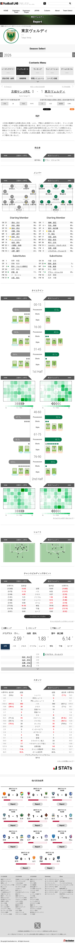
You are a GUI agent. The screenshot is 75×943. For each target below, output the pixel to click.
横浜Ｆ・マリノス (6, 896)
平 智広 (51, 234)
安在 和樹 (52, 225)
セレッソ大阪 (4, 905)
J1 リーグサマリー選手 (51, 881)
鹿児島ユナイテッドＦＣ (37, 912)
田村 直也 (52, 264)
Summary (47, 876)
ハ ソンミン (16, 240)
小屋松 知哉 (16, 245)
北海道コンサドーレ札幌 (22, 879)
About (57, 11)
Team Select (67, 11)
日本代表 (62, 881)
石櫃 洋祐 (15, 231)
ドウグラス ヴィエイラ (57, 251)
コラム (61, 879)
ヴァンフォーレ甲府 (21, 897)
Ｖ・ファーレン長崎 (6, 914)
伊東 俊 (14, 272)
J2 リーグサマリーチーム (52, 885)
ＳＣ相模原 (33, 885)
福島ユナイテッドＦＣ (36, 879)
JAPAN (36, 11)
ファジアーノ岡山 (6, 908)
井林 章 (51, 231)
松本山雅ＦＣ (34, 886)
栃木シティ (18, 890)
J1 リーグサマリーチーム (52, 879)
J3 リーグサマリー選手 (51, 892)
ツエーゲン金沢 (34, 890)
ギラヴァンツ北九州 (35, 908)
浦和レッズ (4, 883)
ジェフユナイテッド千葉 (7, 885)
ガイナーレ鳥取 (34, 899)
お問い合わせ (53, 931)
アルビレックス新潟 (21, 899)
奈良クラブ (33, 897)
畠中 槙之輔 (53, 228)
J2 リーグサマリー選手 (51, 886)
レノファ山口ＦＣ (35, 901)
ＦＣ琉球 (32, 914)
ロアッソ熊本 (34, 910)
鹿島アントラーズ (6, 879)
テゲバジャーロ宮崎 (21, 914)
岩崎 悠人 (15, 248)
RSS (72, 109)
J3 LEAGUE (33, 876)
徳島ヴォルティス (20, 907)
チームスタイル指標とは (66, 892)
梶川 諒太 (52, 242)
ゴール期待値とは (64, 897)
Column (47, 11)
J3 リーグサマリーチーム (52, 890)
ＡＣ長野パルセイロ (35, 888)
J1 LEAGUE (4, 876)
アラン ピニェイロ (55, 272)
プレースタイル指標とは (66, 890)
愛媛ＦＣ (32, 905)
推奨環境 (26, 931)
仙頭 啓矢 (15, 242)
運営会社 (45, 931)
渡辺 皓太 (52, 240)
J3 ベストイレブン (50, 894)
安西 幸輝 (52, 248)
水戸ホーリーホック (6, 881)
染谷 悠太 (15, 228)
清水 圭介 (15, 223)
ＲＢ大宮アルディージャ (22, 892)
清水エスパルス (5, 897)
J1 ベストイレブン (50, 883)
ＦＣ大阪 (32, 896)
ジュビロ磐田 (19, 903)
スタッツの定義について (65, 761)
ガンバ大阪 (4, 903)
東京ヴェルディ (55, 91)
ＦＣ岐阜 (32, 892)
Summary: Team (16, 11)
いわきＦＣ (18, 888)
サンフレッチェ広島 (6, 910)
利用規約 (20, 931)
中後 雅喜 (52, 266)
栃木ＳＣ (32, 881)
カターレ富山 (19, 901)
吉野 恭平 (15, 234)
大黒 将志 (15, 278)
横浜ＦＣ (17, 894)
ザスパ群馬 (33, 883)
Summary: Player (26, 11)
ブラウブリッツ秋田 (21, 885)
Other (61, 876)
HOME (6, 11)
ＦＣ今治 (17, 908)
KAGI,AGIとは (63, 888)
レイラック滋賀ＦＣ (35, 894)
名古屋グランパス (6, 899)
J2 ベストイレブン (50, 888)
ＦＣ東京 (3, 888)
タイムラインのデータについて (63, 518)
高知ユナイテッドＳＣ (36, 907)
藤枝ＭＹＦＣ (19, 905)
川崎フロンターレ (6, 894)
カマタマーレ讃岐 (35, 903)
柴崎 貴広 (52, 223)
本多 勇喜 (15, 225)
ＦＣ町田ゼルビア (6, 892)
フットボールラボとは (66, 883)
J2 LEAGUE (18, 876)
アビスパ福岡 (4, 912)
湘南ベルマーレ (19, 896)
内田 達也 (52, 237)
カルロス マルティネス (57, 245)
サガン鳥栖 (18, 910)
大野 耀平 (15, 251)
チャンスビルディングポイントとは (61, 621)
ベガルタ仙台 (19, 883)
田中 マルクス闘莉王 (19, 266)
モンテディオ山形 (20, 886)
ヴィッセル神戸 (5, 907)
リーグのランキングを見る (37, 616)
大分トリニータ (19, 912)
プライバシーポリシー (36, 931)
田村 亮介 (15, 237)
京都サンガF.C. (20, 91)
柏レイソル (4, 886)
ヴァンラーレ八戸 (20, 881)
